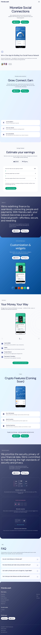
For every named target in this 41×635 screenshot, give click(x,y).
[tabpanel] (20, 331)
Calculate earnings (11, 188)
